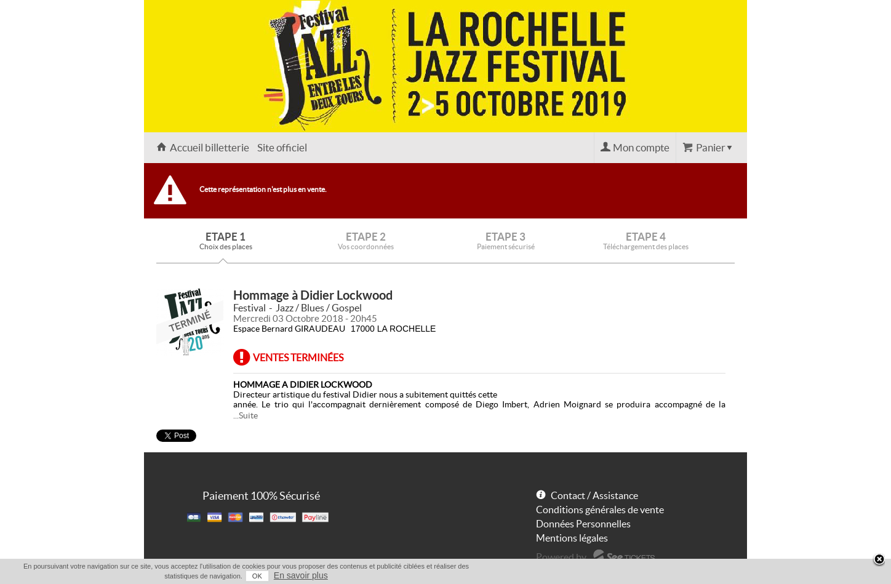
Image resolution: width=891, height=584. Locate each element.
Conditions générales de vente (600, 509)
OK (257, 576)
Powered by (561, 556)
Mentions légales (572, 537)
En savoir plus (301, 575)
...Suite (245, 415)
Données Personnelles (583, 523)
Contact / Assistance (594, 495)
